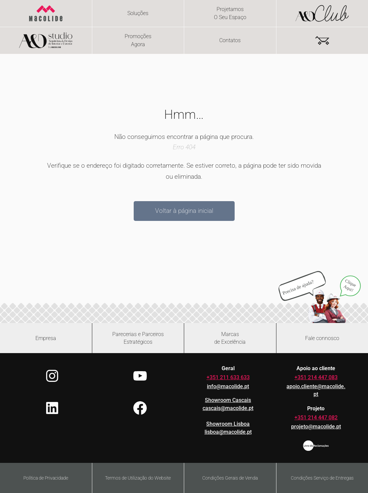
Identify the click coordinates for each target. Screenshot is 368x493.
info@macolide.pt (228, 386)
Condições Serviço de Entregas (322, 478)
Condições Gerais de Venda (230, 478)
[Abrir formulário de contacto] (322, 338)
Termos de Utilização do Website (138, 478)
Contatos (230, 40)
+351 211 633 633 (228, 377)
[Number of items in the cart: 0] (322, 40)
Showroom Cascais (228, 400)
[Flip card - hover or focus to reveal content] (230, 13)
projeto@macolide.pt (316, 426)
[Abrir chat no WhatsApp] (319, 296)
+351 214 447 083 (316, 377)
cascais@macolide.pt (228, 408)
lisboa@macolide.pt (228, 432)
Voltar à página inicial (184, 211)
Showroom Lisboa (228, 424)
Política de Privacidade (45, 478)
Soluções (137, 13)
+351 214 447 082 (316, 417)
